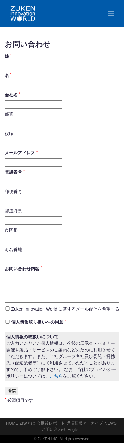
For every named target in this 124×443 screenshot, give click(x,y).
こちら (56, 375)
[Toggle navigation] (111, 13)
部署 (9, 114)
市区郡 (11, 230)
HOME (12, 423)
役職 (9, 133)
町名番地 (13, 249)
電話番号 (15, 172)
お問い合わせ (54, 429)
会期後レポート (51, 423)
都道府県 (13, 210)
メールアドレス (21, 152)
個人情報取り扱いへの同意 (38, 322)
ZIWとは (27, 423)
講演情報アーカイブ (85, 423)
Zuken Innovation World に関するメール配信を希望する (65, 308)
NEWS (110, 423)
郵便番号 (13, 191)
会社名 (12, 94)
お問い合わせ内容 (23, 268)
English (74, 429)
